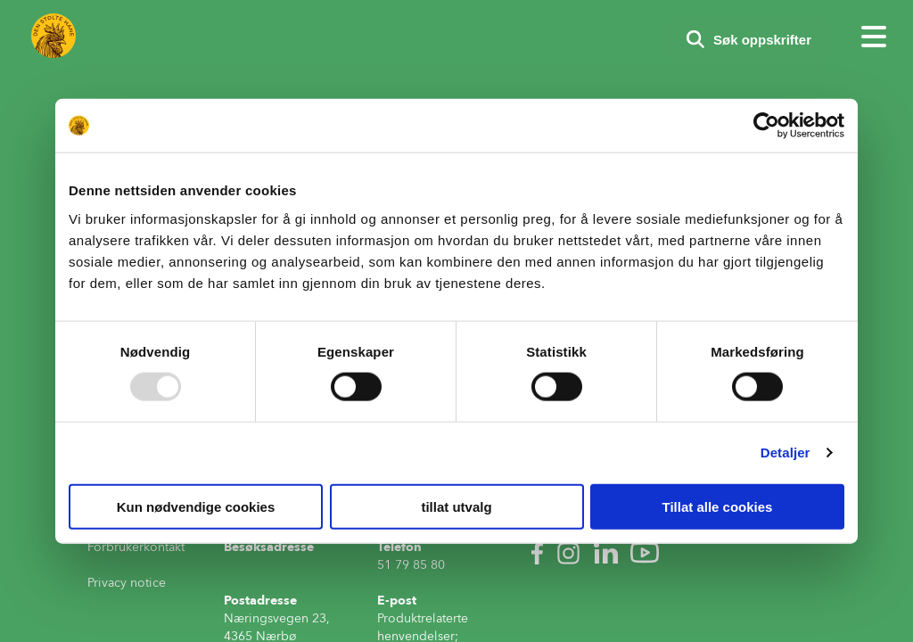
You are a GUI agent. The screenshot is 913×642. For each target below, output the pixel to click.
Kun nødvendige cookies (196, 506)
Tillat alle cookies (717, 506)
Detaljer (785, 452)
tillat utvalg (456, 506)
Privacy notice (126, 582)
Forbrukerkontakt (136, 547)
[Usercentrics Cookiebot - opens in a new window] (766, 125)
